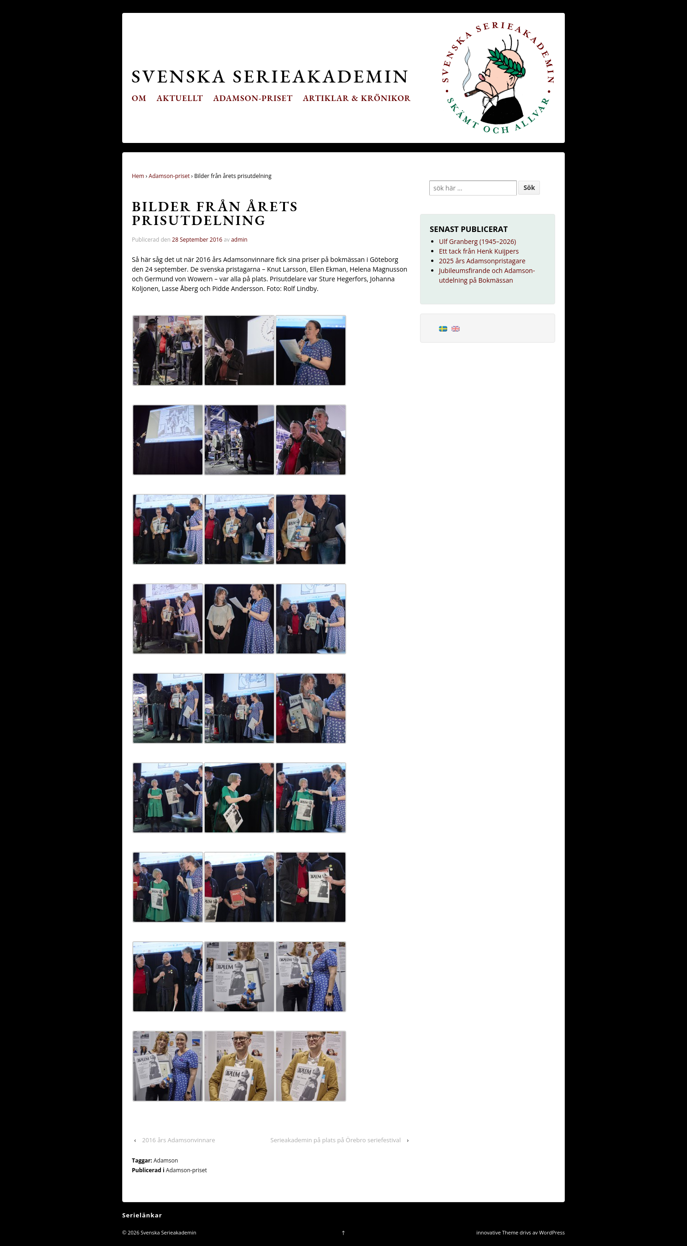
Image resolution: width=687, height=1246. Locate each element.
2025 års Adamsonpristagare (482, 260)
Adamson (166, 1160)
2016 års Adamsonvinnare (178, 1140)
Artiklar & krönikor (357, 98)
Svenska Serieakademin (270, 76)
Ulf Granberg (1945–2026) (477, 241)
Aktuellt (180, 98)
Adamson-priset (253, 98)
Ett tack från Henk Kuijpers (479, 251)
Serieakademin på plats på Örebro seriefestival (336, 1140)
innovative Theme (497, 1232)
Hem (138, 176)
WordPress (552, 1232)
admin (239, 239)
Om (139, 98)
